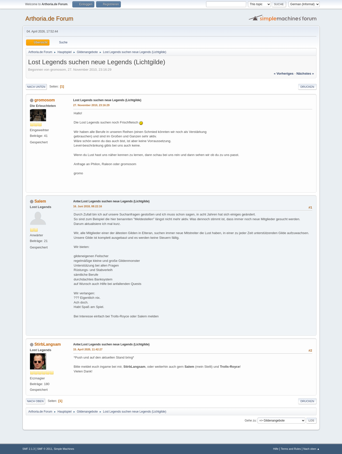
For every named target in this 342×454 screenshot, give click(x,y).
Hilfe (276, 448)
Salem (40, 201)
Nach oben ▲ (311, 448)
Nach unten (36, 86)
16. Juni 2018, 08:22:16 (87, 206)
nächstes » (305, 73)
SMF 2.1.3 (29, 448)
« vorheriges (283, 73)
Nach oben (35, 401)
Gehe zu (250, 420)
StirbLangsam (47, 344)
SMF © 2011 (44, 448)
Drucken (307, 86)
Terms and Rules (291, 448)
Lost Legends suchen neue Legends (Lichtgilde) (107, 100)
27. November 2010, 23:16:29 (91, 105)
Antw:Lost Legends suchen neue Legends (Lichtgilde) (111, 201)
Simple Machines (64, 448)
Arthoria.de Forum (49, 18)
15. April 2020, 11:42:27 (88, 349)
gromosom (44, 100)
